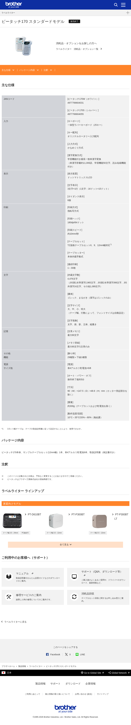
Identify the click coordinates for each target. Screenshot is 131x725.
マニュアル (25, 573)
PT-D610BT (34, 514)
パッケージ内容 (27, 70)
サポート (55, 683)
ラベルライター (8, 13)
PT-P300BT (78, 514)
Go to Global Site (92, 673)
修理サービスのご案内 (28, 595)
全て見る (64, 544)
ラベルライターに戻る (15, 621)
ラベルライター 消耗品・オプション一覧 (77, 49)
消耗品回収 (87, 593)
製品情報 (22, 666)
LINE (80, 654)
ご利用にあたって (32, 694)
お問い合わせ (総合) (83, 694)
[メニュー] (123, 5)
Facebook (53, 654)
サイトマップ (103, 694)
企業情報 (90, 683)
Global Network (119, 673)
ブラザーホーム (8, 666)
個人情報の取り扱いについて (57, 694)
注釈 (46, 70)
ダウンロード (73, 683)
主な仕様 (6, 70)
